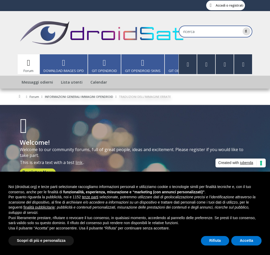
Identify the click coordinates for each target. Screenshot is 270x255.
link (79, 162)
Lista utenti (72, 82)
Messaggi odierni (37, 82)
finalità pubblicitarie (39, 207)
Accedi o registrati (229, 5)
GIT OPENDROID (104, 70)
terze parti (90, 197)
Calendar (98, 82)
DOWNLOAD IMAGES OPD (64, 70)
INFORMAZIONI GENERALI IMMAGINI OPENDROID (79, 97)
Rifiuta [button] (215, 240)
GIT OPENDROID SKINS (143, 70)
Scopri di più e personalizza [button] (41, 240)
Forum (28, 70)
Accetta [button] (246, 240)
